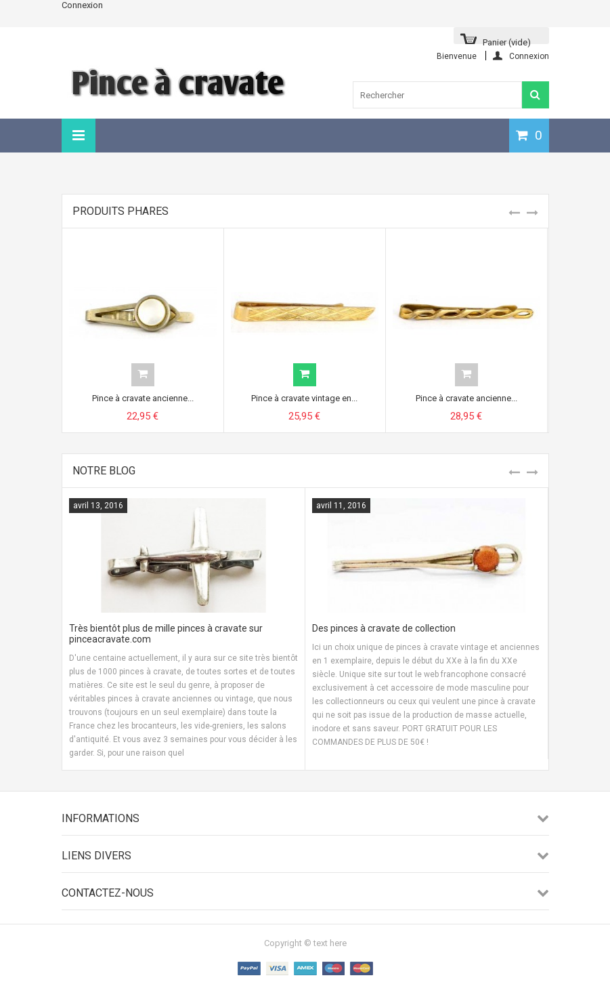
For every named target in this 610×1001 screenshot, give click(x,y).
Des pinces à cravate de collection (384, 628)
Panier (507, 40)
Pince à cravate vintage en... (304, 398)
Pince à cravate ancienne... (143, 398)
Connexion (82, 5)
